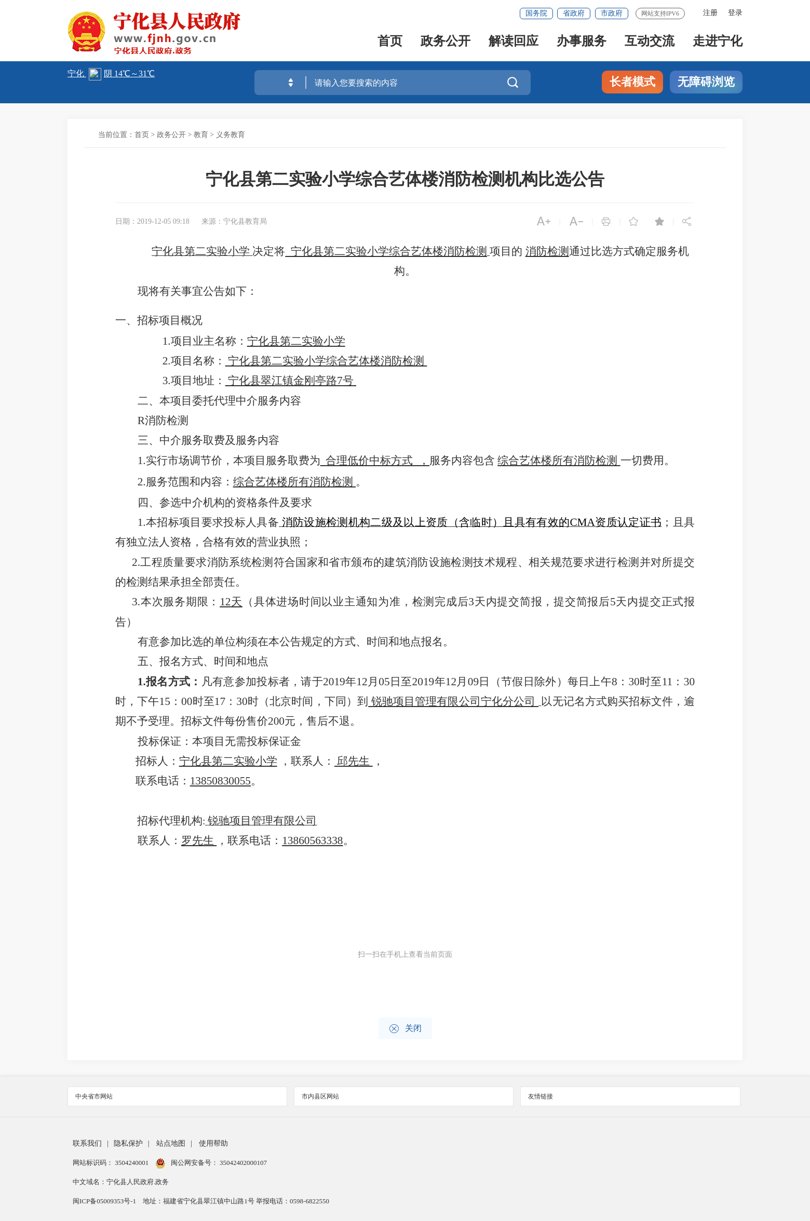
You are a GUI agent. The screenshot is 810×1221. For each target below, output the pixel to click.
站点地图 (170, 1143)
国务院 (536, 13)
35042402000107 (242, 1162)
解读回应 (513, 42)
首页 (389, 42)
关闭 (405, 1028)
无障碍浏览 (706, 81)
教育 (201, 135)
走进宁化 (718, 42)
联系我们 (87, 1143)
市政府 (612, 13)
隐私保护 (128, 1143)
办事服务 (581, 42)
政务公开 (445, 42)
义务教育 (230, 135)
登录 (735, 13)
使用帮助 (213, 1143)
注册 (710, 13)
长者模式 (632, 81)
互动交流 (649, 42)
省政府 (574, 13)
